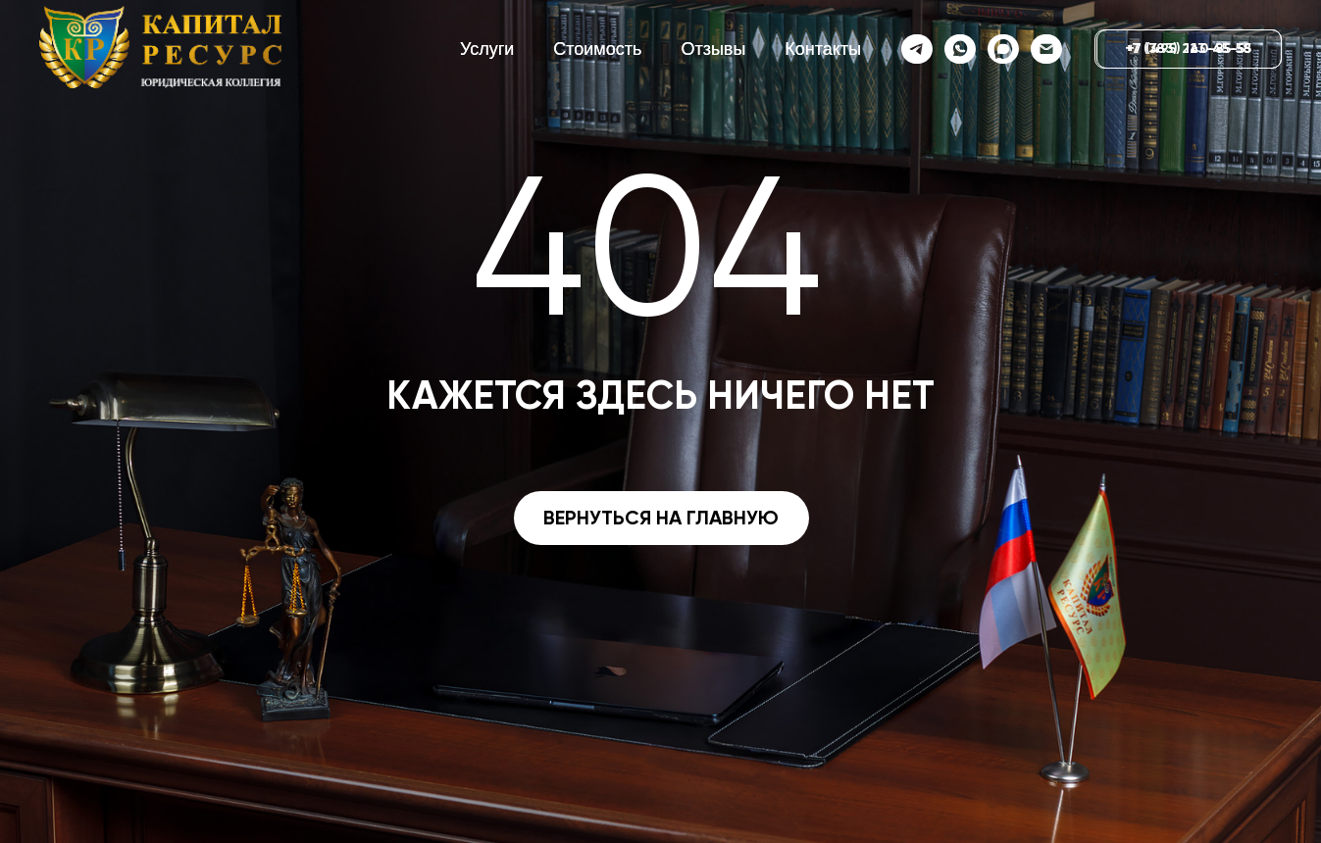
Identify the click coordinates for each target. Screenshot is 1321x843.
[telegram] (916, 49)
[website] (1002, 49)
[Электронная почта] (1045, 49)
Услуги (487, 49)
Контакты (823, 49)
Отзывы (713, 49)
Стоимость (597, 49)
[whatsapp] (959, 49)
